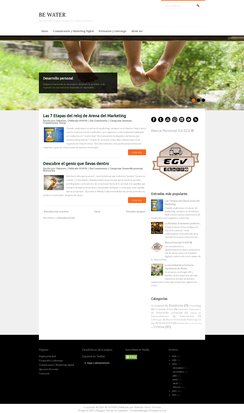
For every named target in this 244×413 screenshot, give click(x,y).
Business (127, 120)
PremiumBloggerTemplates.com (148, 410)
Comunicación (50, 123)
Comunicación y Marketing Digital (73, 31)
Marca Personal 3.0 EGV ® (172, 130)
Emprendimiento (160, 316)
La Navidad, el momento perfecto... (183, 223)
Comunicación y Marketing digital (56, 365)
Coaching (195, 305)
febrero (177, 387)
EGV (92, 410)
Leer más (137, 152)
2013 (174, 391)
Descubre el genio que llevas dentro (76, 163)
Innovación (187, 316)
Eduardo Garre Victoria (147, 407)
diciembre (178, 368)
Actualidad (157, 305)
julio (175, 375)
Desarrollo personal (58, 78)
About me (137, 31)
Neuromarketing (194, 323)
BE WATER (52, 14)
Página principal (47, 356)
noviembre (178, 371)
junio (175, 379)
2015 (174, 360)
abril (175, 383)
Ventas (62, 123)
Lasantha (123, 410)
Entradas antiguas (135, 211)
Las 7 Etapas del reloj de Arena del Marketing (84, 116)
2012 (174, 395)
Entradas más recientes (56, 211)
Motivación (49, 170)
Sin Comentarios (98, 120)
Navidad (180, 323)
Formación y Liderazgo (112, 31)
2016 (174, 356)
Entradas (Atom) (66, 217)
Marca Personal (174, 319)
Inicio (44, 31)
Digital (193, 313)
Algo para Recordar (49, 369)
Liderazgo (156, 319)
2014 (174, 364)
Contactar (44, 373)
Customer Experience (189, 309)
